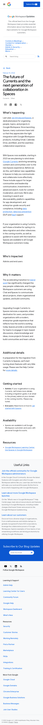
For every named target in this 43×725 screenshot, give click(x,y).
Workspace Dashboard (12, 609)
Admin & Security (13, 47)
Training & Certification (12, 668)
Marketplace (8, 650)
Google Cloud (9, 680)
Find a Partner (9, 644)
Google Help (8, 603)
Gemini (9, 45)
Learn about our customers (14, 515)
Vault (14, 215)
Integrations (8, 662)
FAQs (5, 656)
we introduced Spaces (21, 118)
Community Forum (10, 597)
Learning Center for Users (14, 591)
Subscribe (32, 4)
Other (13, 98)
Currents (6, 98)
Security (6, 626)
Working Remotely (10, 638)
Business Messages (11, 704)
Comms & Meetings (14, 41)
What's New (8, 615)
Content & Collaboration (16, 43)
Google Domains (10, 686)
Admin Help (8, 585)
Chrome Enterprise (11, 692)
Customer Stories (10, 632)
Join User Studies (10, 710)
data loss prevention (22, 212)
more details (11, 370)
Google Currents (10, 161)
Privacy (11, 722)
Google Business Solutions (14, 698)
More (8, 51)
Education (10, 49)
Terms (16, 722)
